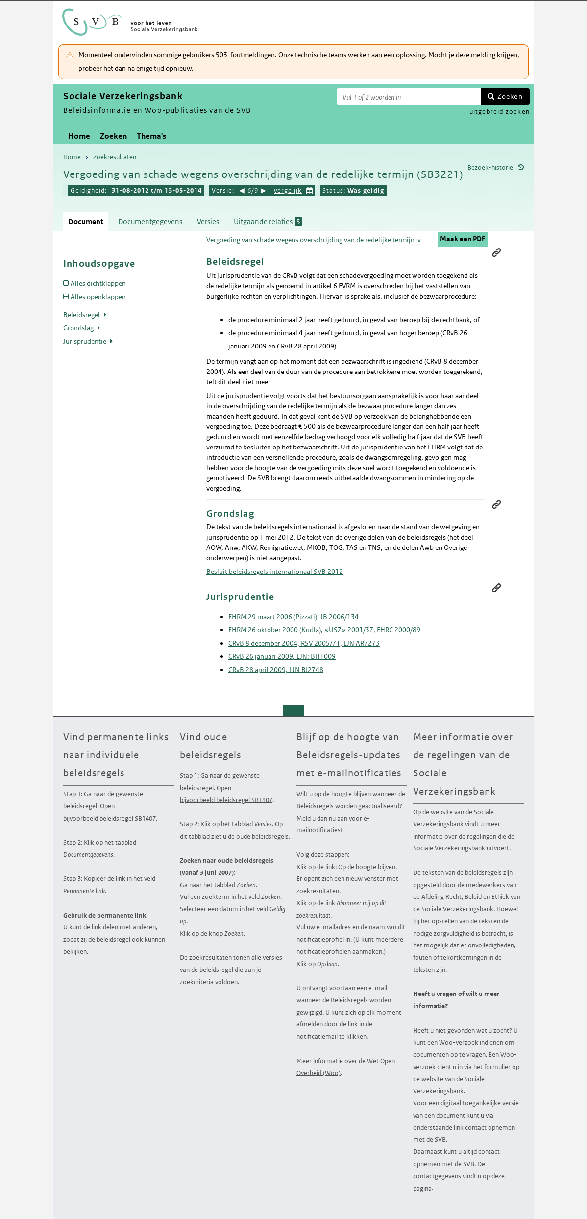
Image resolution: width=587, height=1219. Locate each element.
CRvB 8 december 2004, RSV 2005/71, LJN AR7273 (304, 643)
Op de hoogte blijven (366, 867)
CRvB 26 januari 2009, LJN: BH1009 (282, 656)
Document (85, 221)
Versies (208, 221)
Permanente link (496, 252)
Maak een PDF (462, 238)
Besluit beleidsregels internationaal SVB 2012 (274, 571)
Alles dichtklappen (98, 283)
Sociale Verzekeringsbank (453, 818)
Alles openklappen (98, 296)
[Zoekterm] (409, 96)
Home (79, 136)
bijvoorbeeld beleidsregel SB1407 (109, 818)
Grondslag (79, 327)
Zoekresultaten (114, 157)
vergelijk (288, 190)
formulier (497, 1067)
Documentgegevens (150, 221)
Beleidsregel (82, 314)
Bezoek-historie (490, 167)
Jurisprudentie (85, 341)
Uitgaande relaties (268, 221)
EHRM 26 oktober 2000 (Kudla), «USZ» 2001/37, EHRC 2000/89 (324, 629)
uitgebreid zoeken (499, 111)
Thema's (151, 136)
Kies (309, 189)
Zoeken (510, 96)
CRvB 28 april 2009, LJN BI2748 (275, 669)
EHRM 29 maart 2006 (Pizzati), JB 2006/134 (293, 616)
